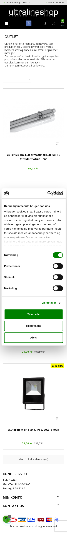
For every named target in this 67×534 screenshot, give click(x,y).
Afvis (33, 337)
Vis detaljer (49, 302)
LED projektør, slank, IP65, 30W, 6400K (33, 429)
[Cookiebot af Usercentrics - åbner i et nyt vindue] (48, 193)
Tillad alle (33, 314)
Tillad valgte (33, 325)
